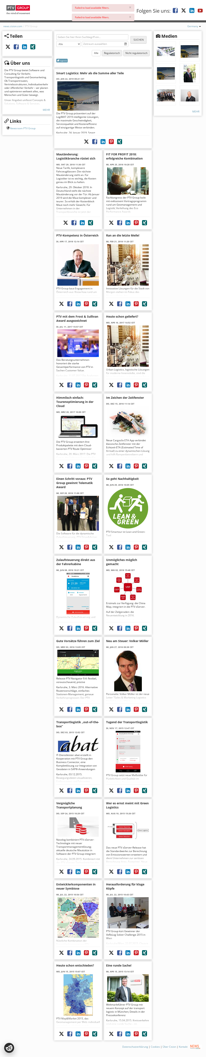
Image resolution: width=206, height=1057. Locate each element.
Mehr (46, 110)
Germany (194, 26)
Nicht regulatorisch (136, 53)
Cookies (155, 1046)
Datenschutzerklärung (135, 1046)
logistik (62, 60)
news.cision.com (12, 26)
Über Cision (169, 1046)
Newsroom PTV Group (23, 128)
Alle (96, 53)
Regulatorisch (112, 53)
